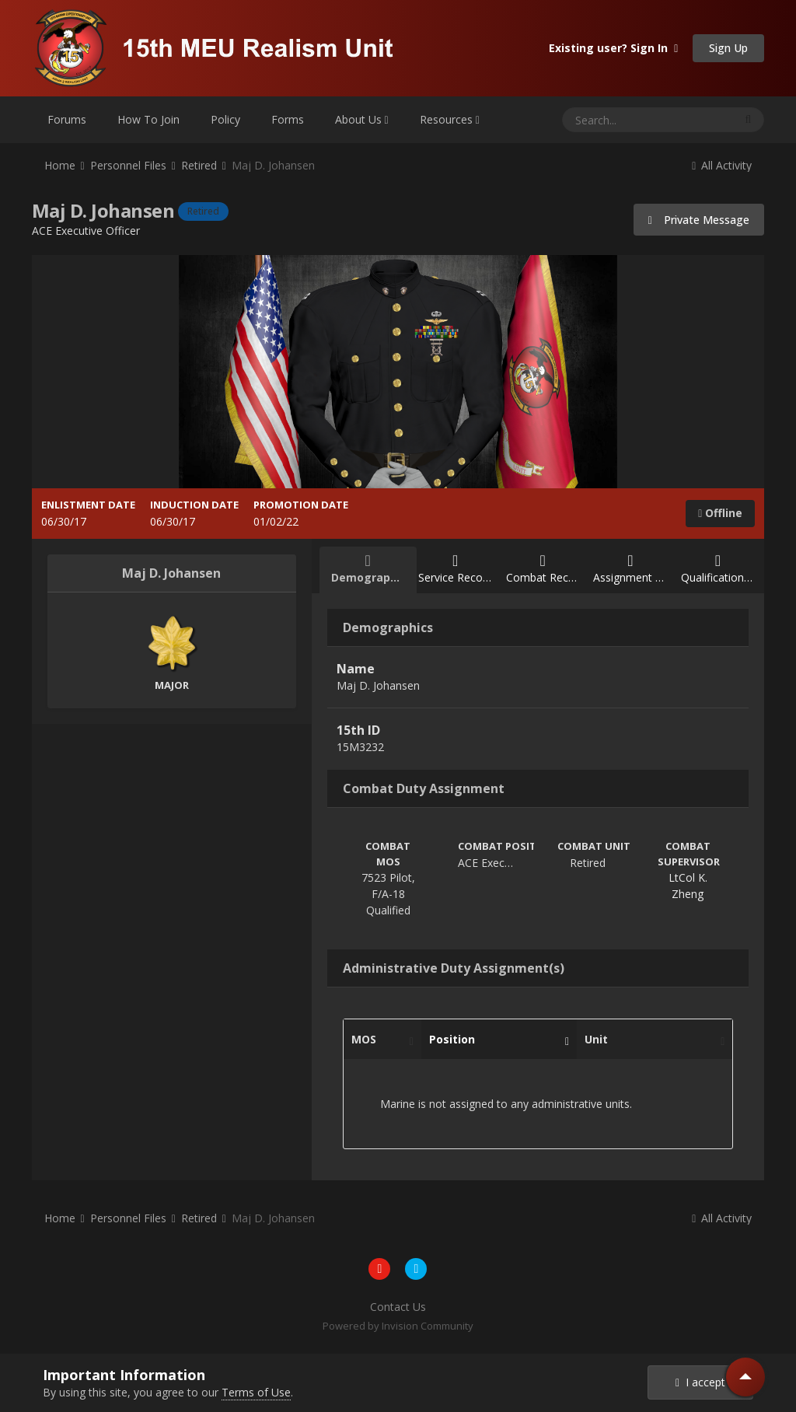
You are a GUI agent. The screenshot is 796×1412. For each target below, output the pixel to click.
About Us (362, 119)
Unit (651, 1039)
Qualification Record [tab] (723, 569)
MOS (378, 1039)
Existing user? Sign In (613, 47)
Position (495, 1039)
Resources (450, 119)
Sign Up (728, 47)
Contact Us (398, 1306)
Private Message (699, 219)
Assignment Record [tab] (636, 569)
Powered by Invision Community (398, 1326)
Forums (66, 119)
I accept (700, 1382)
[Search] (607, 119)
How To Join (148, 119)
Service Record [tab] (455, 569)
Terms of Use (256, 1392)
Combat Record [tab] (545, 569)
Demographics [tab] (372, 569)
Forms (287, 119)
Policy (225, 119)
